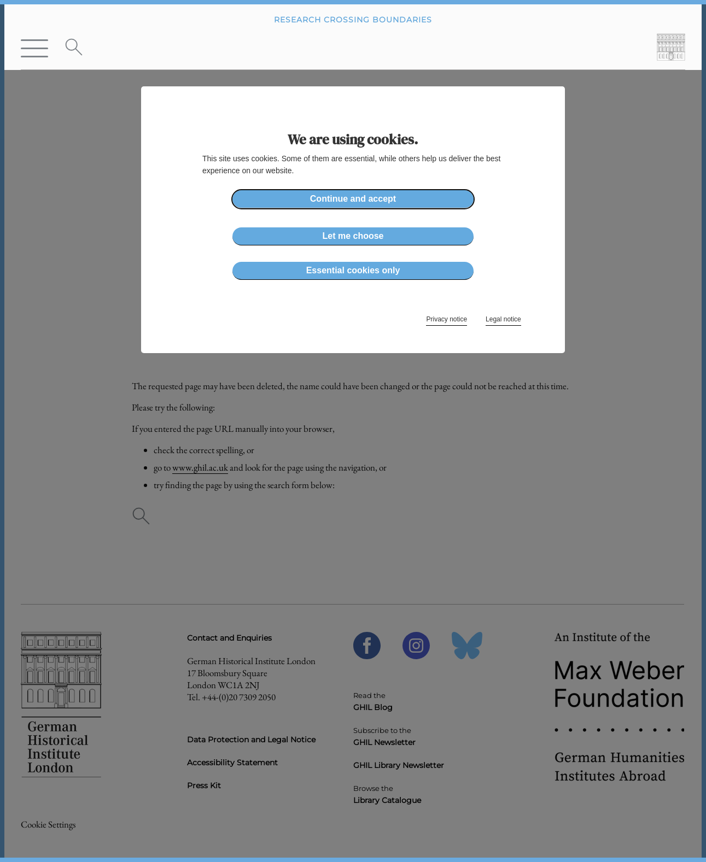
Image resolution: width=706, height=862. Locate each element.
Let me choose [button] (352, 236)
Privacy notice (446, 319)
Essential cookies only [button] (353, 270)
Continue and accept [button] (353, 198)
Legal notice (503, 319)
